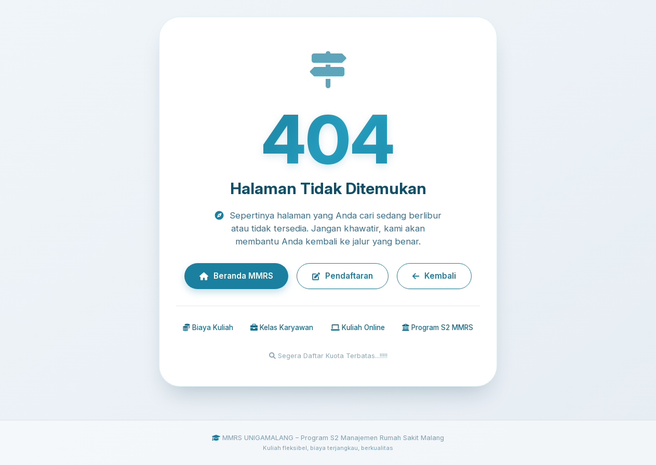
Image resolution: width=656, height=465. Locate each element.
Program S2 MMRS (437, 327)
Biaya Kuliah (208, 327)
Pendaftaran (342, 276)
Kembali (434, 276)
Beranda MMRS (236, 276)
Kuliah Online (358, 327)
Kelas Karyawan (281, 327)
